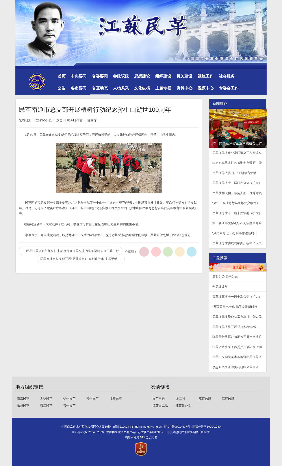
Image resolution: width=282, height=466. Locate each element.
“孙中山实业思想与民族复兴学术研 (236, 203)
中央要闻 (79, 76)
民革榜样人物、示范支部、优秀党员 (237, 193)
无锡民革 (46, 398)
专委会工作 (229, 88)
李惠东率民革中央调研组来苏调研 (235, 367)
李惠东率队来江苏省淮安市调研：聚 (237, 163)
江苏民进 (228, 398)
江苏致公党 (183, 405)
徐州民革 (69, 398)
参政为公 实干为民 (225, 276)
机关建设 (184, 76)
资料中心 (184, 88)
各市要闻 (79, 88)
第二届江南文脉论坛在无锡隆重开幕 (237, 223)
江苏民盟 (205, 398)
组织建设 (163, 76)
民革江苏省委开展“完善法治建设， (236, 327)
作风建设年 (220, 286)
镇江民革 (46, 405)
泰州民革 (69, 405)
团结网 (180, 398)
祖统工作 (205, 76)
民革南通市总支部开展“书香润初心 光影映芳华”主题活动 (80, 259)
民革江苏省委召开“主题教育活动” (235, 173)
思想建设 (142, 76)
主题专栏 (163, 88)
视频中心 (205, 88)
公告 (62, 88)
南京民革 (23, 398)
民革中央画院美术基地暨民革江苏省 (237, 357)
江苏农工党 (160, 405)
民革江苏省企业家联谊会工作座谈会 (237, 153)
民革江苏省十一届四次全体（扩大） (237, 183)
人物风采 (121, 88)
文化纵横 (142, 88)
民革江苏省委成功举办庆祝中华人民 (237, 243)
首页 (62, 76)
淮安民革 (115, 398)
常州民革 (92, 398)
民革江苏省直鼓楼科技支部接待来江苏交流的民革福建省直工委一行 (70, 251)
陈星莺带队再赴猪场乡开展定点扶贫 (237, 337)
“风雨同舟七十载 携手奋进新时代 (235, 233)
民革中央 (158, 398)
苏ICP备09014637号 (177, 426)
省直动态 (100, 88)
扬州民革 (23, 405)
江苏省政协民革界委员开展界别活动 (237, 347)
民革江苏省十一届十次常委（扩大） (237, 213)
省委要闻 (100, 76)
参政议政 (121, 76)
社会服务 (227, 76)
